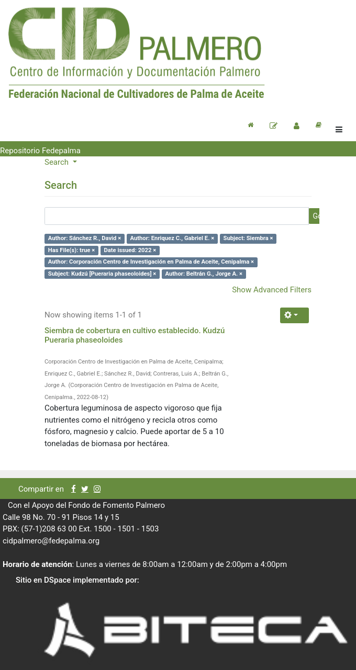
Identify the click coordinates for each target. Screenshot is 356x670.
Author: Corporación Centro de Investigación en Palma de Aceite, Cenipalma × (151, 261)
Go (317, 216)
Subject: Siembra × (248, 238)
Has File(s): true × (71, 250)
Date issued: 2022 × (130, 250)
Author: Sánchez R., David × (84, 238)
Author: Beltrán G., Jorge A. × (203, 273)
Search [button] (57, 162)
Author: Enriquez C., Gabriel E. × (172, 238)
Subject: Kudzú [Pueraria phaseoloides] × (102, 273)
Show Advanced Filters (272, 289)
